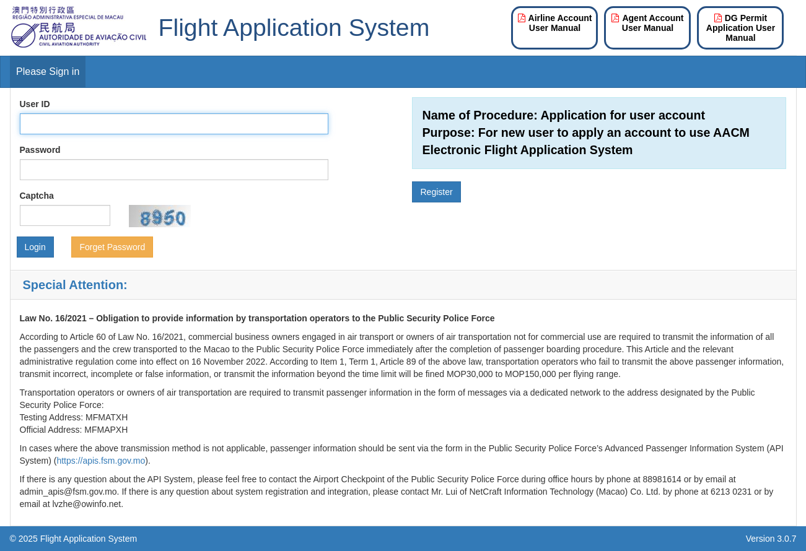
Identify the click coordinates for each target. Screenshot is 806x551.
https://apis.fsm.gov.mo (100, 461)
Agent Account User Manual (647, 23)
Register (436, 192)
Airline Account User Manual (555, 23)
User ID (35, 104)
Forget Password (112, 247)
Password (40, 150)
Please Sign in (47, 71)
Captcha (37, 196)
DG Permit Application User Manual (740, 28)
